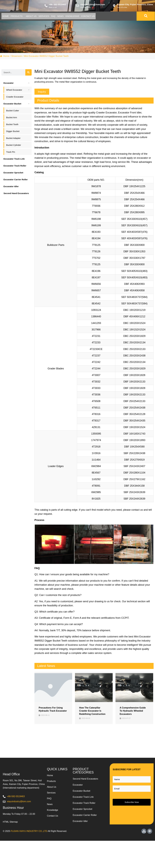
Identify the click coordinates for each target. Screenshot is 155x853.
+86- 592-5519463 (57, 5)
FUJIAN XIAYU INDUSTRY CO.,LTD (29, 843)
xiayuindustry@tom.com (92, 5)
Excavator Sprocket (82, 816)
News (88, 16)
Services (61, 16)
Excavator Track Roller (84, 810)
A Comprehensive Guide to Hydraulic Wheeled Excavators (133, 717)
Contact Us (11, 23)
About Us (44, 16)
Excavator (78, 791)
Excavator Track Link (83, 803)
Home (8, 16)
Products (24, 16)
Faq (76, 16)
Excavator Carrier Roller (85, 822)
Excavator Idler (80, 828)
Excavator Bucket (81, 797)
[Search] (28, 79)
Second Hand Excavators (85, 785)
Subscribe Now (132, 809)
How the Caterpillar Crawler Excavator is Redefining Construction (92, 717)
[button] (41, 98)
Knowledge (105, 16)
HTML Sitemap (10, 834)
